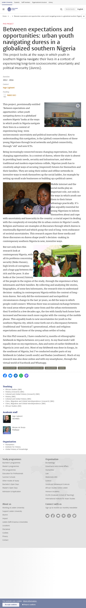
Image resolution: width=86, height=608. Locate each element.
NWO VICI (9, 95)
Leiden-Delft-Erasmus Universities (15, 522)
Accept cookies (11, 604)
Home (4, 16)
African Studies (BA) (13, 406)
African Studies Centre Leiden (56, 488)
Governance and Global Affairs (56, 466)
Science (48, 481)
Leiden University (7, 2)
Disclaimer (6, 529)
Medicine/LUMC (51, 477)
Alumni (5, 515)
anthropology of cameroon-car (31, 368)
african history (9, 368)
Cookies (5, 533)
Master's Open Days (10, 488)
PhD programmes (9, 470)
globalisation (51, 368)
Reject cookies (30, 604)
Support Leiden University (12, 511)
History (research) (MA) (14, 392)
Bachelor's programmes (11, 463)
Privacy (5, 536)
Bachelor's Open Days (10, 484)
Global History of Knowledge (16, 449)
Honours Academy (52, 491)
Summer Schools (8, 477)
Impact (5, 518)
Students (16, 2)
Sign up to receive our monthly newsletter (61, 508)
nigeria (61, 368)
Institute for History (13, 447)
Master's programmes (10, 466)
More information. (30, 601)
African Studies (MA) (13, 389)
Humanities (9, 444)
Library (51, 2)
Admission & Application (11, 491)
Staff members (25, 2)
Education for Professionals (12, 473)
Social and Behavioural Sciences (57, 484)
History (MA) (10, 396)
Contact (5, 540)
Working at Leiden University (13, 508)
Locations (6, 525)
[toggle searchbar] (61, 9)
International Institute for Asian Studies (60, 498)
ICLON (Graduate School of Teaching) (59, 495)
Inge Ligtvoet (9, 87)
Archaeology (50, 463)
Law (47, 473)
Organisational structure (39, 2)
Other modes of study (10, 481)
